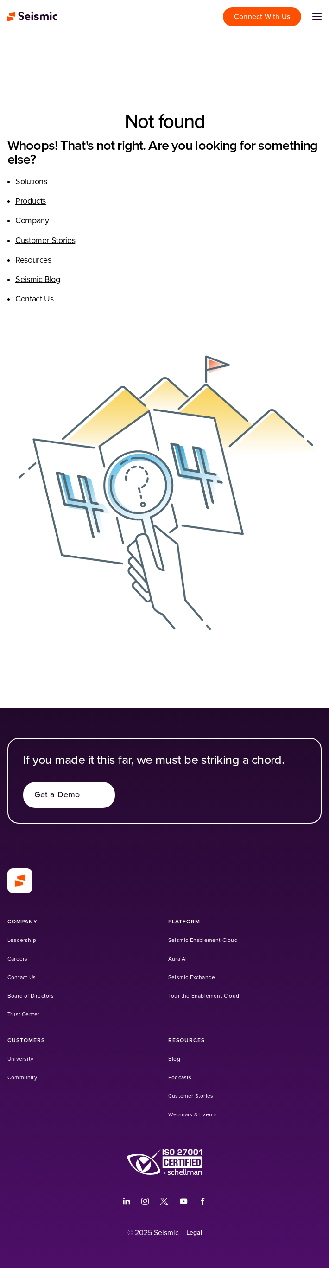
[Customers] (26, 1040)
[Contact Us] (21, 977)
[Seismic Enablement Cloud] (203, 940)
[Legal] (194, 1232)
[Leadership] (21, 940)
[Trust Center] (23, 1014)
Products (30, 201)
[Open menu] (317, 16)
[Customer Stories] (190, 1096)
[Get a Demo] (69, 795)
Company (32, 221)
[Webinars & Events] (192, 1114)
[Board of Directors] (30, 996)
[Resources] (186, 1040)
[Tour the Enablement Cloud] (203, 996)
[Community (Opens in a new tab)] (22, 1077)
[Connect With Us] (262, 16)
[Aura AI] (177, 958)
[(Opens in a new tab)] (126, 1201)
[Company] (22, 921)
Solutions (31, 182)
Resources (33, 260)
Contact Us (34, 299)
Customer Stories (45, 241)
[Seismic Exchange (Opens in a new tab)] (191, 977)
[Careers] (17, 958)
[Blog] (174, 1059)
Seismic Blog (37, 280)
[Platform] (184, 921)
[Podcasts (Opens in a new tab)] (180, 1077)
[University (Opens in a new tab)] (20, 1059)
